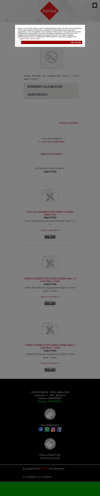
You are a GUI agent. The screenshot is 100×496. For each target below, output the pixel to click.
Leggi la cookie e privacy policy (29, 38)
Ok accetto (76, 42)
